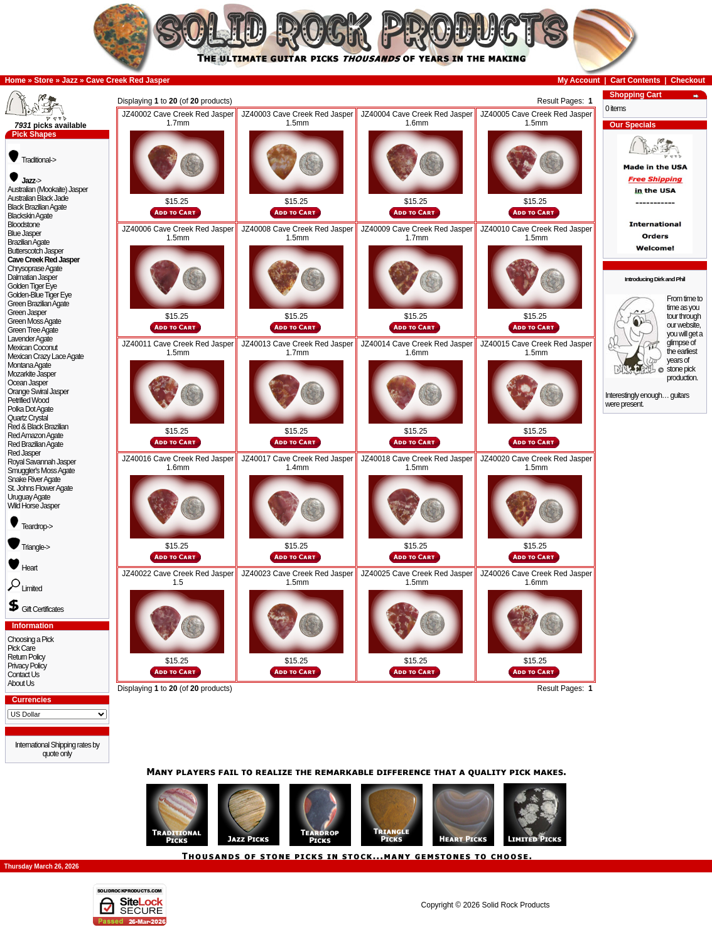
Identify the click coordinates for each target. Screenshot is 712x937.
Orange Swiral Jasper (38, 391)
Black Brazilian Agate (37, 207)
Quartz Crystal (28, 418)
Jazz (69, 80)
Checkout (688, 80)
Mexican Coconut (32, 347)
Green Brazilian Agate (38, 303)
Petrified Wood (28, 400)
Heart (22, 568)
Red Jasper (24, 453)
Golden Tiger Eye (32, 286)
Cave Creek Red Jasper (128, 80)
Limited (25, 588)
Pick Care (21, 648)
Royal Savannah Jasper (42, 462)
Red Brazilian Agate (35, 444)
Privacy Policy (27, 665)
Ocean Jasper (28, 382)
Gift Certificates (35, 609)
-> (24, 180)
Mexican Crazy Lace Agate (46, 356)
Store (43, 80)
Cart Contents (635, 80)
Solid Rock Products (515, 905)
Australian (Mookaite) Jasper (48, 189)
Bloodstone (24, 224)
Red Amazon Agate (35, 435)
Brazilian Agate (29, 242)
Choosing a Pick (30, 639)
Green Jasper (27, 312)
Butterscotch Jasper (35, 251)
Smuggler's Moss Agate (41, 470)
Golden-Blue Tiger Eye (40, 295)
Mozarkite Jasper (32, 374)
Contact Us (23, 674)
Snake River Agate (34, 479)
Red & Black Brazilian (38, 426)
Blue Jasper (24, 233)
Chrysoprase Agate (35, 268)
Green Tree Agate (33, 330)
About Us (21, 683)
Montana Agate (29, 365)
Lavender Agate (30, 339)
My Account (579, 80)
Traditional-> (32, 160)
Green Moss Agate (34, 321)
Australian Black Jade (38, 198)
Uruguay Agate (29, 497)
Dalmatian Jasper (32, 277)
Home (15, 80)
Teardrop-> (30, 526)
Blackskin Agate (30, 215)
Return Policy (26, 657)
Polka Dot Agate (30, 409)
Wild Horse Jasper (34, 505)
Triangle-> (29, 547)
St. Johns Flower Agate (40, 488)
